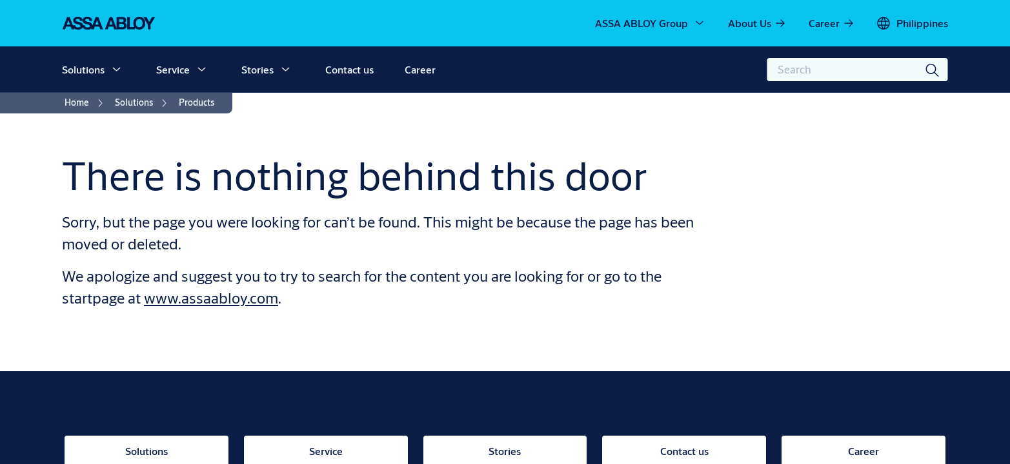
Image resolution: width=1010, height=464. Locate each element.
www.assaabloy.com (211, 297)
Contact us (349, 69)
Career (420, 69)
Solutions (83, 69)
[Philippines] (912, 23)
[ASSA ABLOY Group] (650, 23)
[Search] (933, 69)
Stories (257, 69)
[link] (757, 23)
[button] (116, 69)
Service (173, 69)
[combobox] (857, 69)
